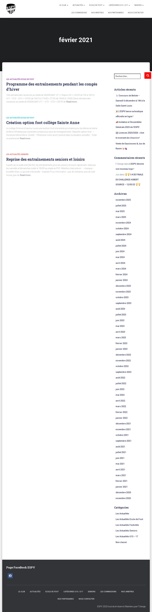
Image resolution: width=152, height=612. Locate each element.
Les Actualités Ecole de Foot (20, 79)
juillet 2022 (121, 383)
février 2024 (121, 274)
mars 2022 (121, 406)
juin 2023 (120, 320)
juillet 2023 (121, 314)
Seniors (139, 5)
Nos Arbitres (97, 13)
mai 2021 (120, 464)
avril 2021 (120, 469)
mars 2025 (121, 217)
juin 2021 (120, 458)
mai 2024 (120, 257)
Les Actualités (122, 513)
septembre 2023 (123, 303)
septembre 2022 (123, 372)
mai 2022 (120, 395)
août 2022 (120, 377)
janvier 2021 (122, 487)
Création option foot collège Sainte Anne (42, 122)
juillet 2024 (121, 246)
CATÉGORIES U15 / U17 (119, 5)
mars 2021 (121, 475)
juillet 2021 (121, 452)
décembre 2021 (123, 423)
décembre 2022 (123, 355)
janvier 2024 (122, 280)
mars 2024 (121, 268)
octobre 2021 (122, 435)
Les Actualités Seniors (17, 154)
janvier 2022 (122, 418)
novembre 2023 (123, 292)
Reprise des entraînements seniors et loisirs (45, 159)
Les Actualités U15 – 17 (127, 536)
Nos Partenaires (116, 13)
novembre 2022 (123, 360)
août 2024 (120, 240)
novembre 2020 (123, 498)
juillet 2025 (121, 205)
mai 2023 (120, 326)
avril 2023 (120, 332)
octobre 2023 (122, 297)
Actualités (79, 5)
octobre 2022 (122, 366)
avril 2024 (120, 263)
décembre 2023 (123, 286)
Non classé (121, 542)
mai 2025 (120, 211)
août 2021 (120, 446)
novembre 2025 (123, 200)
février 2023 (121, 343)
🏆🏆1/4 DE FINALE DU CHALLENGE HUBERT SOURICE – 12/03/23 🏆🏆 (129, 179)
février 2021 (121, 481)
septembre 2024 (123, 234)
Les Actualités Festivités (127, 525)
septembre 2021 (123, 441)
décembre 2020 (123, 492)
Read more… (72, 102)
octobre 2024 (122, 228)
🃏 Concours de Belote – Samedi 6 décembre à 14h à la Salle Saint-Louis (130, 100)
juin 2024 (120, 251)
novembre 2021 (123, 429)
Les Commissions (79, 13)
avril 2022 (120, 401)
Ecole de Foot (96, 5)
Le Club (63, 5)
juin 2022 (120, 389)
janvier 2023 (122, 349)
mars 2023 (121, 337)
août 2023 (120, 309)
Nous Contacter (136, 13)
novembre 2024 (123, 223)
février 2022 (121, 412)
